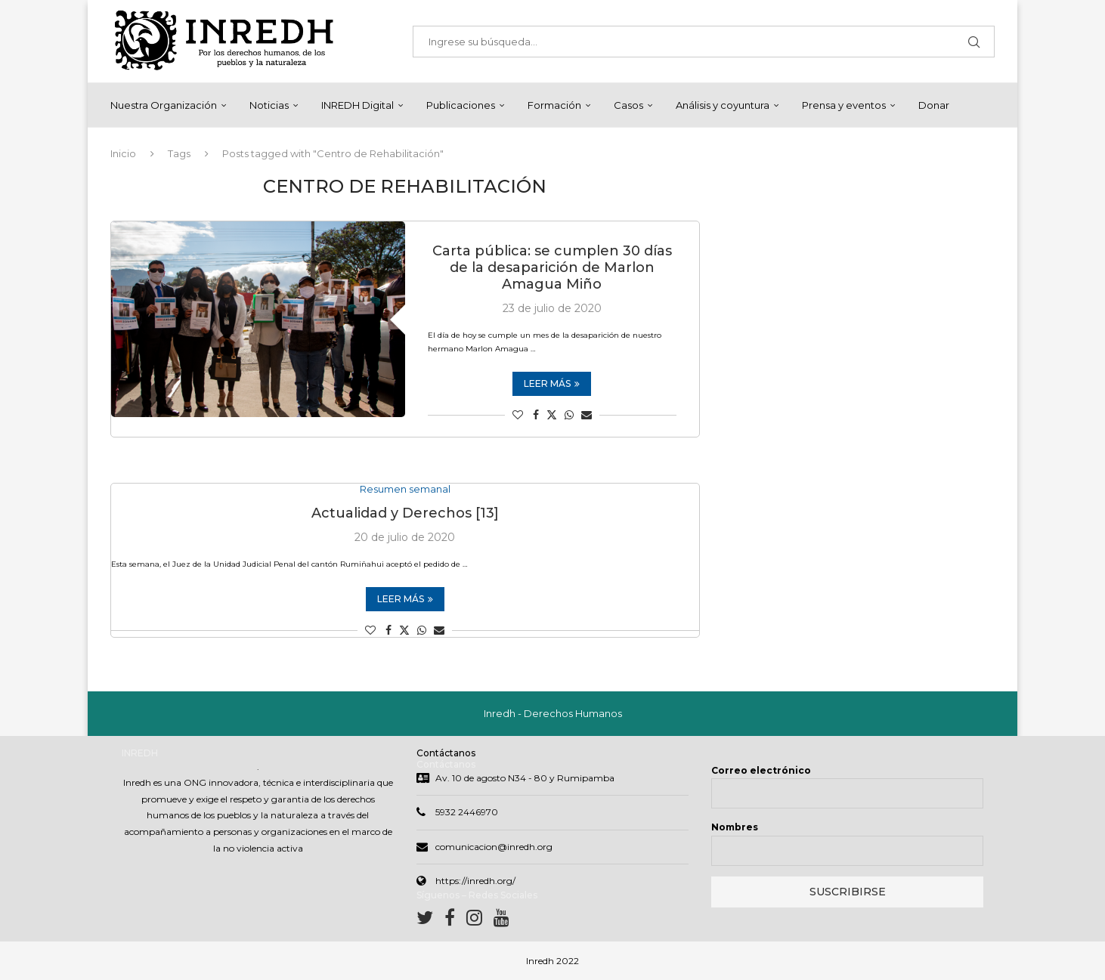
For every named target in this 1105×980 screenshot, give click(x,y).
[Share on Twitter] (551, 415)
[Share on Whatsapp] (569, 415)
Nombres (734, 827)
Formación (554, 105)
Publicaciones (460, 105)
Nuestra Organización (163, 105)
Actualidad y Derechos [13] (405, 513)
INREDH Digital (357, 105)
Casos (628, 105)
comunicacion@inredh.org (493, 846)
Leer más (552, 383)
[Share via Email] (586, 415)
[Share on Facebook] (536, 415)
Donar (933, 105)
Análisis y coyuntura (722, 105)
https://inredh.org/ (475, 880)
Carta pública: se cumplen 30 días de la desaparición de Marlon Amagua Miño (552, 267)
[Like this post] (517, 415)
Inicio (123, 153)
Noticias (269, 105)
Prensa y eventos (844, 105)
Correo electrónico (761, 770)
